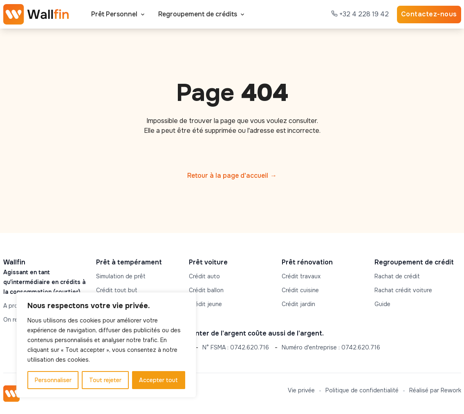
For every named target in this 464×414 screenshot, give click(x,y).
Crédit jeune (205, 304)
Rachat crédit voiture (403, 290)
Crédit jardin (298, 304)
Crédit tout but (116, 290)
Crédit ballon (206, 290)
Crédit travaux (301, 276)
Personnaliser (53, 380)
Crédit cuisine (300, 290)
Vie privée (301, 390)
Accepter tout (158, 380)
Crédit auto (204, 276)
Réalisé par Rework (435, 390)
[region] (106, 345)
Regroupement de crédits (197, 14)
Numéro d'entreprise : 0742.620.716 (331, 347)
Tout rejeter (105, 380)
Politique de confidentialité (362, 390)
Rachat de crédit (397, 276)
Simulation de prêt (121, 276)
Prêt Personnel (114, 14)
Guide (382, 304)
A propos (16, 305)
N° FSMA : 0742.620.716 (235, 347)
